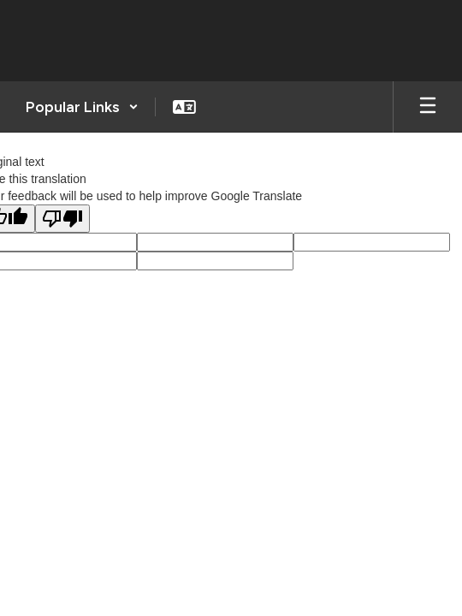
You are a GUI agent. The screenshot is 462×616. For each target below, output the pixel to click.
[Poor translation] (62, 218)
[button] (82, 107)
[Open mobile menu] (428, 107)
